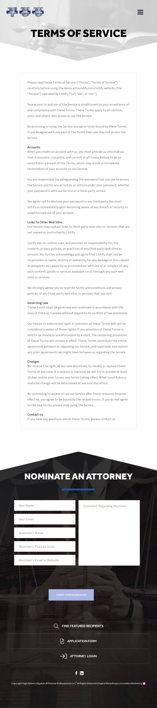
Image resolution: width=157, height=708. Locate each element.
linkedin (82, 673)
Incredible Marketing (131, 683)
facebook (76, 673)
